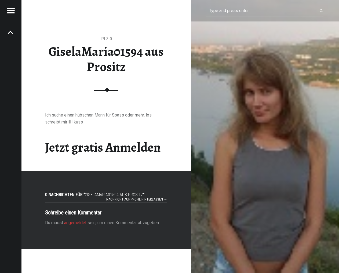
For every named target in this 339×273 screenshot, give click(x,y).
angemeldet (75, 222)
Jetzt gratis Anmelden (103, 147)
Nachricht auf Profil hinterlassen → (136, 199)
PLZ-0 (106, 38)
